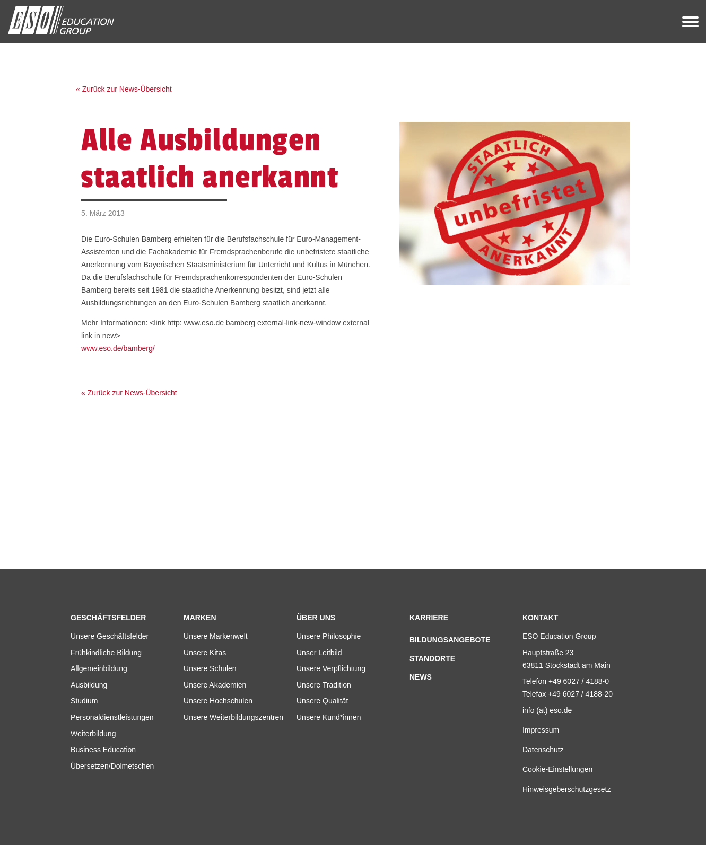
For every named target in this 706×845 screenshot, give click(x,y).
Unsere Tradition (324, 685)
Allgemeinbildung (99, 668)
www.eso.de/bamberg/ (118, 348)
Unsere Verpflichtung (331, 668)
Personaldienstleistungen (112, 717)
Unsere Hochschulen (218, 701)
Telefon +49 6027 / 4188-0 (565, 681)
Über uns (316, 617)
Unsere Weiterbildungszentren (233, 717)
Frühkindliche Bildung (106, 652)
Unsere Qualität (322, 701)
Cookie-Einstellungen (557, 769)
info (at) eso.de (547, 710)
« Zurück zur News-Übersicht (124, 89)
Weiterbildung (93, 733)
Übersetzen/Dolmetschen (112, 766)
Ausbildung (89, 685)
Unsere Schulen (210, 668)
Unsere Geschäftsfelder (110, 636)
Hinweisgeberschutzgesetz (566, 789)
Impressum (540, 730)
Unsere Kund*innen (329, 717)
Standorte (432, 658)
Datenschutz (543, 749)
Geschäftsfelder (108, 617)
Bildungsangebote (449, 640)
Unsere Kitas (205, 652)
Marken (200, 617)
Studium (84, 701)
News (420, 677)
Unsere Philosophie (329, 636)
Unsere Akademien (215, 685)
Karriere (428, 617)
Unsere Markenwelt (216, 636)
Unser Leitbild (319, 652)
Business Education (103, 749)
